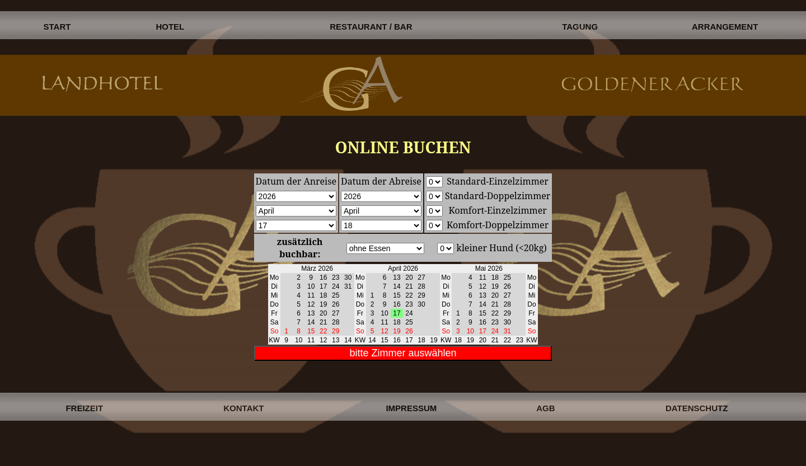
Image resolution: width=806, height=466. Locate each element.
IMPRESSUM (411, 408)
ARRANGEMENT (725, 26)
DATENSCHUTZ (697, 408)
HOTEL (170, 26)
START (57, 26)
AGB (545, 408)
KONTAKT (243, 408)
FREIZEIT (84, 408)
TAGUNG (580, 26)
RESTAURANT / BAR (371, 26)
